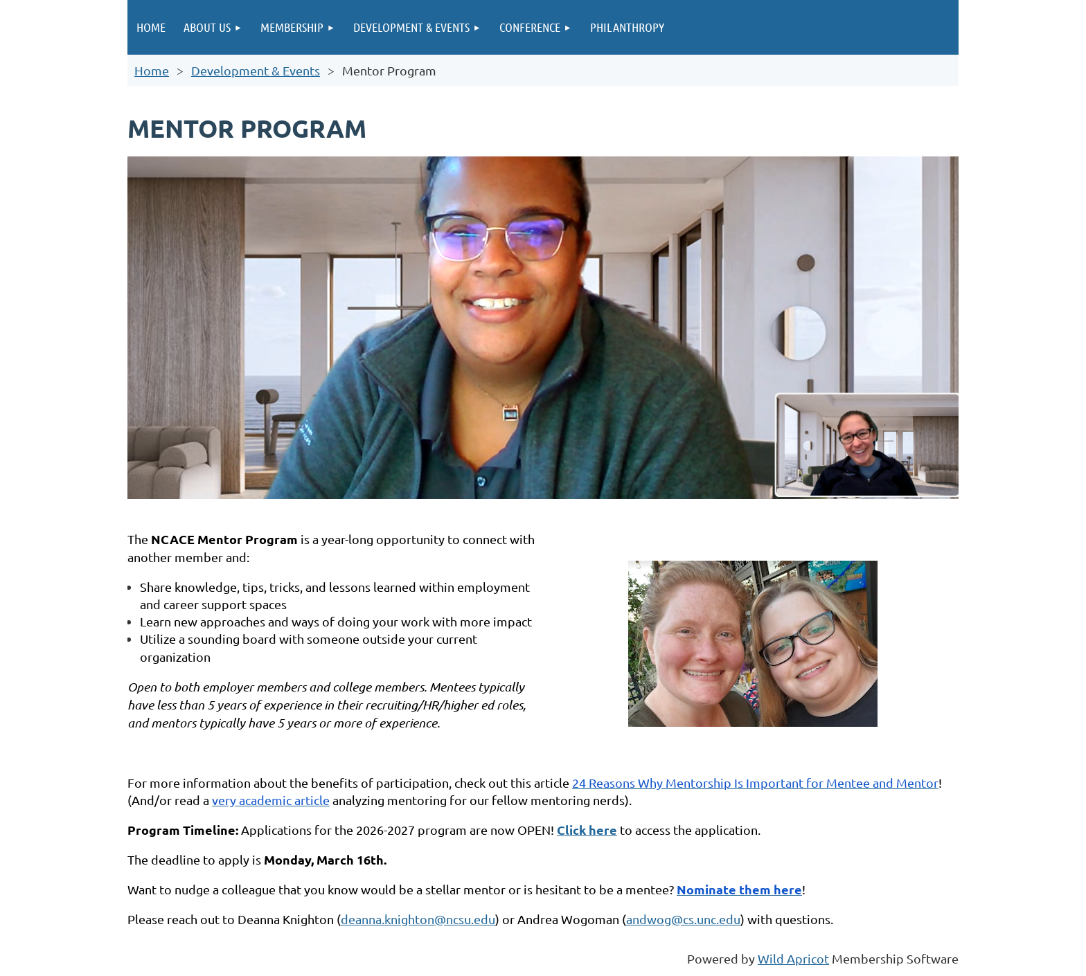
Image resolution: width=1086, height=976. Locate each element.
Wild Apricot (793, 958)
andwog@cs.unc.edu (683, 919)
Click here (587, 830)
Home (151, 70)
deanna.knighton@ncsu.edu (418, 919)
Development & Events (255, 70)
